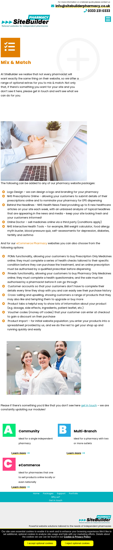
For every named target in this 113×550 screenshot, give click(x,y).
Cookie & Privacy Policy (77, 537)
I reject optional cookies (77, 543)
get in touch (89, 405)
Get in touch (55, 500)
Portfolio (73, 493)
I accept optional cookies (40, 543)
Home (36, 493)
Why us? (55, 497)
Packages (48, 493)
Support (61, 493)
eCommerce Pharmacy (32, 243)
